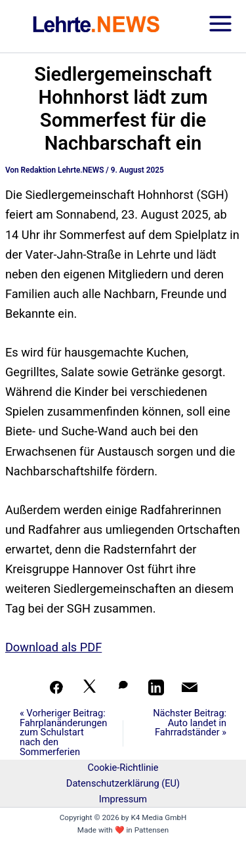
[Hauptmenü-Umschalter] (220, 26)
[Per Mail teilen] (189, 687)
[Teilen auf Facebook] (56, 687)
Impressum (123, 799)
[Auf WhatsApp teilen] (123, 687)
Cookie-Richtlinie (122, 767)
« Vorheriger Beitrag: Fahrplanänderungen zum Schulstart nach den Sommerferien (63, 732)
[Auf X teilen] (89, 687)
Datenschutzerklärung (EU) (123, 783)
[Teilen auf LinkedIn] (156, 687)
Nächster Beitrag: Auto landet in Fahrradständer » (189, 722)
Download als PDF (53, 647)
